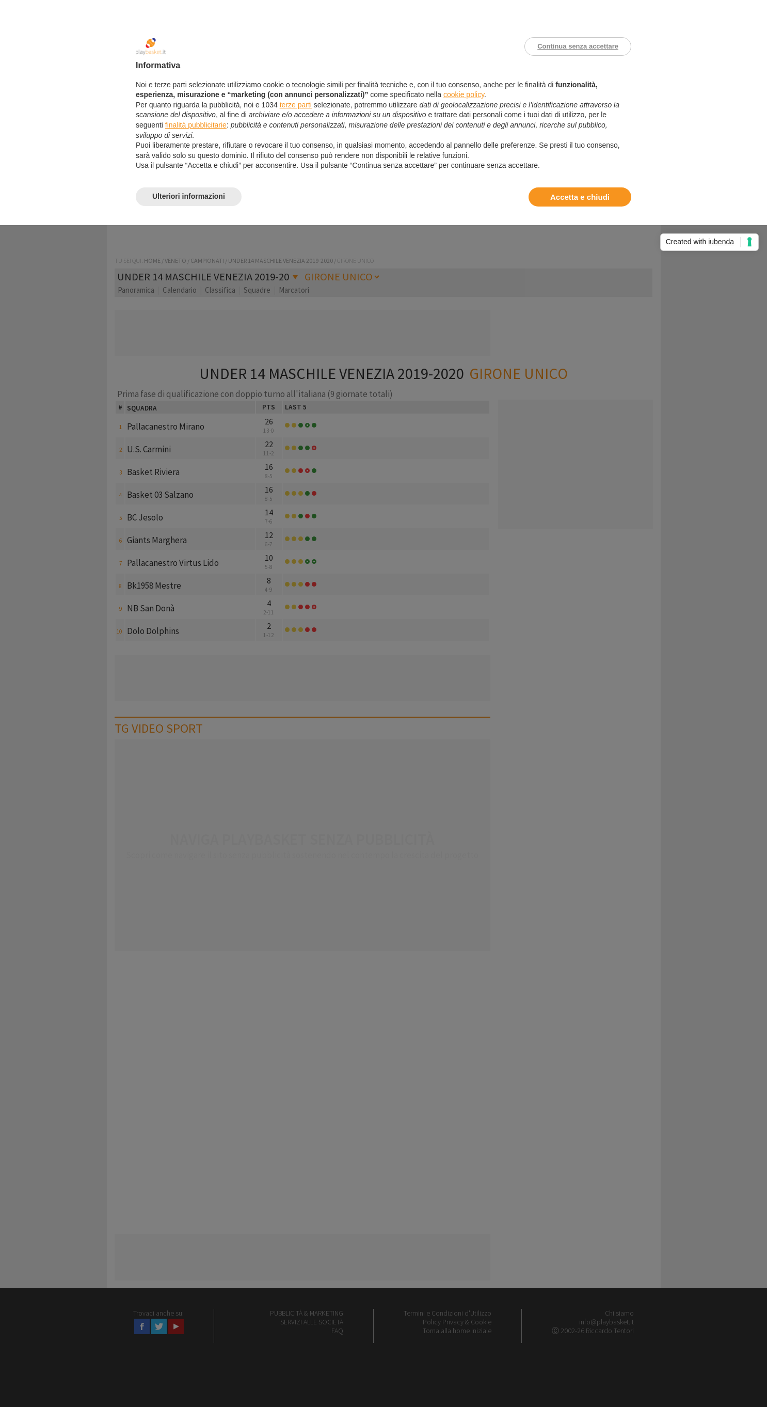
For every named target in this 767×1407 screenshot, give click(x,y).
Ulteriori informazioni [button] (188, 196)
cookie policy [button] (463, 94)
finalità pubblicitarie (196, 125)
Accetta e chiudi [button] (580, 197)
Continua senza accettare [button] (577, 46)
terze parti (296, 105)
